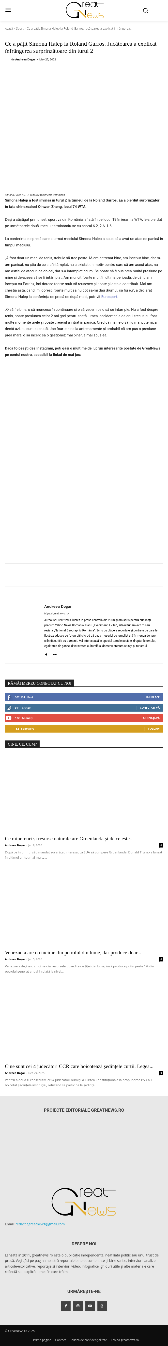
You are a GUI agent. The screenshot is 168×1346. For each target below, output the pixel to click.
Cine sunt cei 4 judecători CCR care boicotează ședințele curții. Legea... (79, 1066)
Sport (19, 28)
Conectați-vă (150, 707)
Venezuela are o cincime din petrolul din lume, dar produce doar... (73, 953)
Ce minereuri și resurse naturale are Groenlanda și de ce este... (69, 839)
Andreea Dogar (25, 59)
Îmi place (153, 697)
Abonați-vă (151, 718)
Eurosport (109, 297)
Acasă (9, 28)
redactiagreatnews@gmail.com (40, 1224)
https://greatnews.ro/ (56, 613)
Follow (154, 728)
